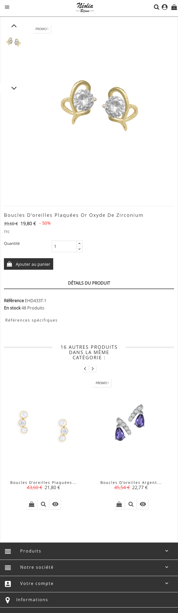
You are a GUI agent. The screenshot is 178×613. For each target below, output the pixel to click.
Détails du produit (89, 283)
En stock (12, 308)
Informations (32, 600)
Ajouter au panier (32, 264)
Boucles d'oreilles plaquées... (43, 482)
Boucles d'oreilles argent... (131, 482)
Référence (14, 300)
